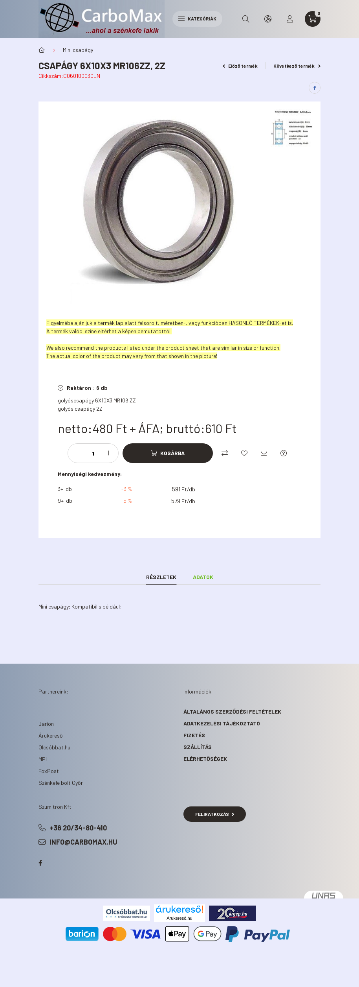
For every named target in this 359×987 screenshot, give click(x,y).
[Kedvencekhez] (244, 453)
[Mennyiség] (93, 453)
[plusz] (108, 453)
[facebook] (315, 88)
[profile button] (290, 19)
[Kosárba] (168, 453)
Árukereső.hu (179, 918)
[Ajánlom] (264, 453)
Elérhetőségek (205, 758)
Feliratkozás (214, 814)
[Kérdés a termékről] (283, 453)
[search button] (246, 19)
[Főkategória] (41, 50)
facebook (40, 863)
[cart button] (313, 19)
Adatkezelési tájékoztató (221, 723)
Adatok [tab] (203, 577)
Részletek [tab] (161, 577)
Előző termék (240, 65)
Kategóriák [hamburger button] (197, 18)
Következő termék (297, 65)
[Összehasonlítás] (225, 453)
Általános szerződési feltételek (232, 711)
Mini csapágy (78, 49)
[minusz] (78, 453)
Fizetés (194, 735)
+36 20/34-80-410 (78, 827)
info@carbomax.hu (83, 842)
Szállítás (197, 746)
